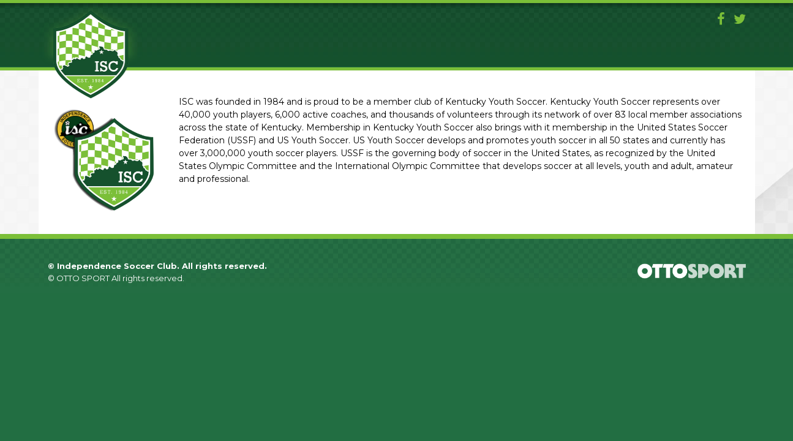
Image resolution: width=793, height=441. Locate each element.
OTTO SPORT (83, 278)
